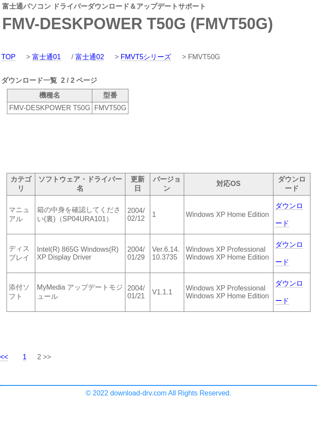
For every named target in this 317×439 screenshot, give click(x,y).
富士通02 (89, 57)
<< (4, 357)
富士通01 (46, 57)
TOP (8, 57)
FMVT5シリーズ (146, 57)
